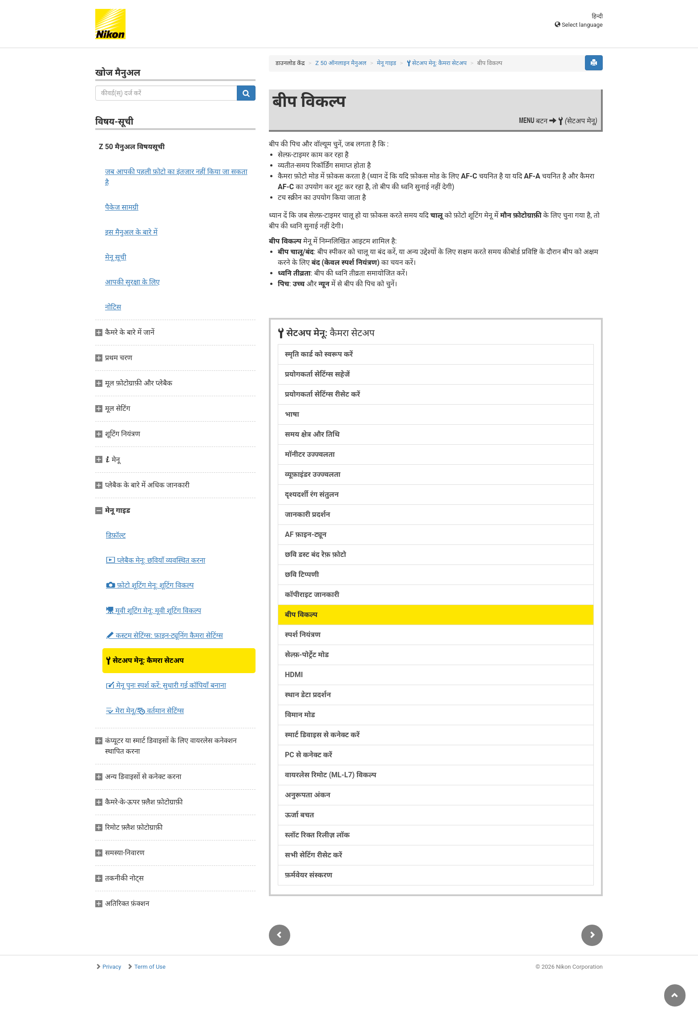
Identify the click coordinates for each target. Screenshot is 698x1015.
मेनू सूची (115, 257)
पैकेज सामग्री (121, 207)
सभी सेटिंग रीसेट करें (313, 855)
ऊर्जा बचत (299, 815)
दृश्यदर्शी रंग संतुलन (312, 494)
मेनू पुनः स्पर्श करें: (166, 685)
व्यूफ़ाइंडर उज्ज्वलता (313, 474)
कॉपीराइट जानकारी (312, 594)
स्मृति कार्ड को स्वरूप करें (319, 354)
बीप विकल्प (301, 614)
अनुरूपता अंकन (307, 795)
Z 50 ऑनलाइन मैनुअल (340, 63)
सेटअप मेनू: (145, 660)
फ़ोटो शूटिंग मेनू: (150, 585)
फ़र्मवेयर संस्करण (308, 875)
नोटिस (113, 307)
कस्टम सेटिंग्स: (164, 635)
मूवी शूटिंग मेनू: (153, 610)
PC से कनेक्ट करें (308, 755)
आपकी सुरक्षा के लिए (132, 282)
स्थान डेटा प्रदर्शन (308, 694)
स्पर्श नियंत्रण (303, 634)
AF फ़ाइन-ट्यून (305, 534)
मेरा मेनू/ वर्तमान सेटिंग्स (145, 710)
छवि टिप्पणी (302, 574)
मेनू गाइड (386, 63)
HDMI (294, 674)
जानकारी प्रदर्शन (307, 514)
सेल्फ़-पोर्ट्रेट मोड (307, 654)
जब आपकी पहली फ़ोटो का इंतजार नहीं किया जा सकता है (176, 177)
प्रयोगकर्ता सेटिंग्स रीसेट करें (322, 394)
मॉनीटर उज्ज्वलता (310, 454)
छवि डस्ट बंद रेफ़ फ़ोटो (315, 554)
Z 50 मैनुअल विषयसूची (132, 146)
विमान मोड (300, 714)
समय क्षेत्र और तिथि (312, 434)
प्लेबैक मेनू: (155, 560)
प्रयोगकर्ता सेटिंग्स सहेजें (317, 374)
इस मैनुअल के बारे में (131, 232)
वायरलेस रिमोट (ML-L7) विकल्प (330, 775)
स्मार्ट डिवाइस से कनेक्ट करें (322, 735)
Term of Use (150, 966)
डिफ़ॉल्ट (116, 535)
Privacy (111, 966)
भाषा (292, 414)
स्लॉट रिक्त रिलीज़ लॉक (317, 835)
